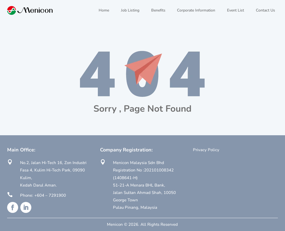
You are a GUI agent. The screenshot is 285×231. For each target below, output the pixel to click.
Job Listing (130, 10)
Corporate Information (196, 10)
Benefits (158, 10)
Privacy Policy (206, 150)
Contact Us (265, 10)
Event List (235, 10)
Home (104, 10)
